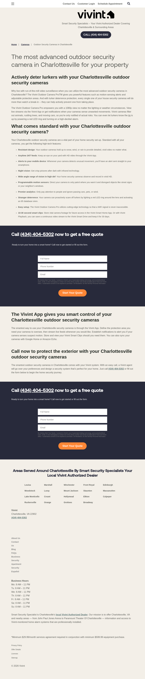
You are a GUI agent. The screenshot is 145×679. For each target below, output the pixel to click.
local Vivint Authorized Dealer (72, 626)
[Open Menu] (12, 3)
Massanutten (109, 491)
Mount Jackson (71, 491)
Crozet (47, 496)
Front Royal (88, 485)
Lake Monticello (31, 496)
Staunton (87, 491)
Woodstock (29, 491)
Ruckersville (30, 502)
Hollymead (69, 496)
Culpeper (107, 496)
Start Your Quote (72, 292)
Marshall (48, 485)
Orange (47, 502)
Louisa (27, 485)
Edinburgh (108, 485)
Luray (47, 491)
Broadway (88, 502)
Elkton (86, 496)
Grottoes (68, 502)
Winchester (69, 485)
